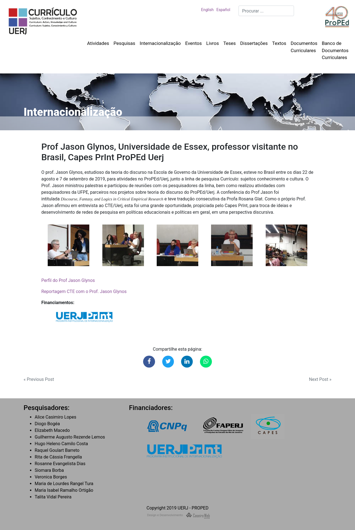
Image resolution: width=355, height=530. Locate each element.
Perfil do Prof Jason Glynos (68, 280)
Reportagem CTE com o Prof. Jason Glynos (84, 291)
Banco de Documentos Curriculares (335, 50)
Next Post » (320, 379)
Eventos (193, 43)
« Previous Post (39, 379)
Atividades (98, 43)
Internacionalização (160, 43)
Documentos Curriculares (304, 46)
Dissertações (254, 43)
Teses (229, 43)
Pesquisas (124, 43)
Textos (279, 43)
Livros (212, 43)
